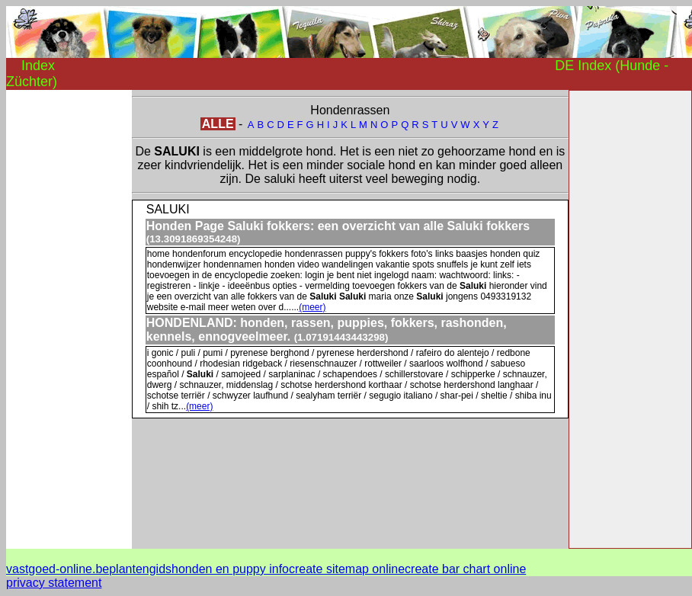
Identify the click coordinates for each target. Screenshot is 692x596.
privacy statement (53, 582)
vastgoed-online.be (57, 568)
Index (38, 65)
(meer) (312, 307)
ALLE (218, 123)
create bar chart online (465, 568)
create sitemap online (347, 568)
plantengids (140, 568)
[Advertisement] (67, 318)
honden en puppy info (230, 568)
